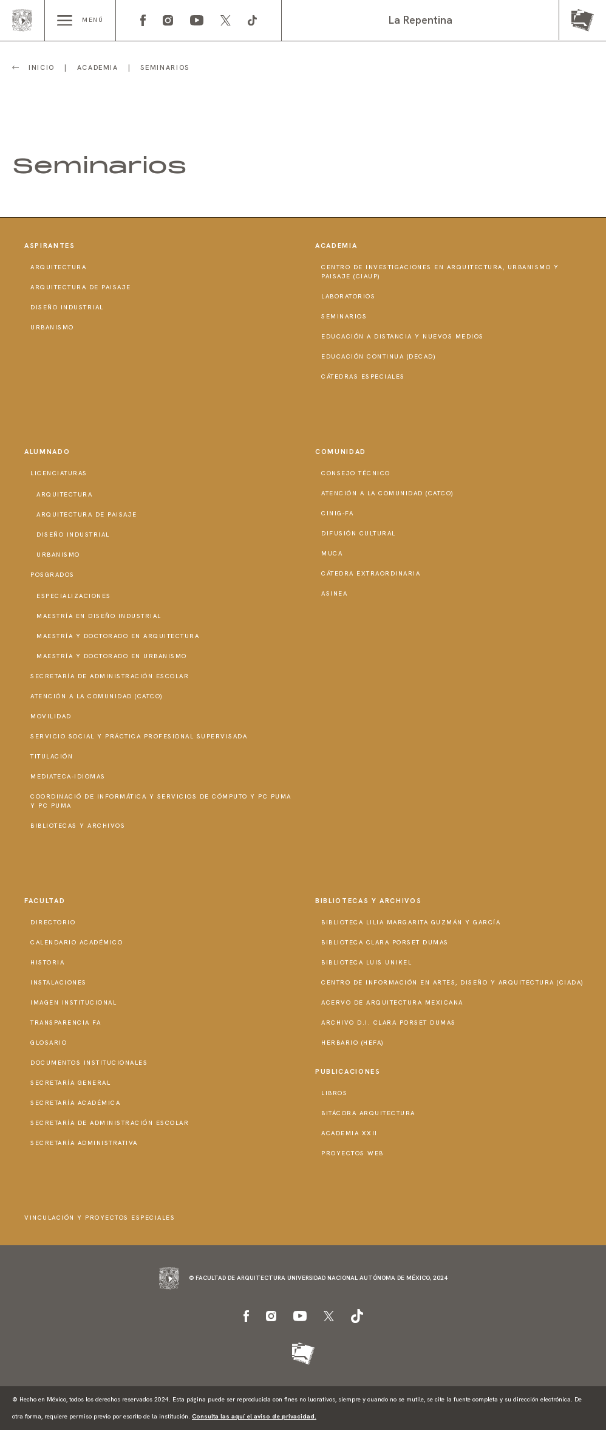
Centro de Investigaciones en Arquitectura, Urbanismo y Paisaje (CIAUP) (440, 271)
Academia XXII (349, 1133)
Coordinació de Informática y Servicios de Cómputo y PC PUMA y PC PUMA (160, 801)
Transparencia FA (65, 1022)
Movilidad (51, 716)
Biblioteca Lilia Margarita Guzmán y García (410, 922)
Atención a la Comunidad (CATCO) (96, 696)
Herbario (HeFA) (352, 1043)
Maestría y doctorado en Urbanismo (111, 656)
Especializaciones (73, 596)
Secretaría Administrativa (84, 1143)
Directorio (52, 922)
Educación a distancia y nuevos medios (402, 336)
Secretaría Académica (75, 1103)
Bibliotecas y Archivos (77, 826)
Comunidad (340, 451)
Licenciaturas (58, 473)
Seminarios (344, 316)
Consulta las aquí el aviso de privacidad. (254, 1416)
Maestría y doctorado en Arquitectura (117, 636)
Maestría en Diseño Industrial (99, 616)
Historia (47, 962)
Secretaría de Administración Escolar (109, 676)
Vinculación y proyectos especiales (99, 1218)
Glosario (48, 1043)
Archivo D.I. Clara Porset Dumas (388, 1022)
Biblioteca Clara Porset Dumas (385, 942)
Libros (334, 1093)
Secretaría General (70, 1083)
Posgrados (52, 575)
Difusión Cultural (358, 533)
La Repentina (420, 20)
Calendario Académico (76, 942)
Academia (336, 245)
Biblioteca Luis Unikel (366, 962)
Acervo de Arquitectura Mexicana (392, 1002)
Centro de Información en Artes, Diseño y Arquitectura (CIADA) (452, 982)
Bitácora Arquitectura (368, 1113)
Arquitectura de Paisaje (80, 287)
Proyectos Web (352, 1153)
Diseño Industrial (67, 307)
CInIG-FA (337, 513)
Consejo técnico (355, 473)
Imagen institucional (73, 1002)
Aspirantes (49, 245)
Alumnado (47, 451)
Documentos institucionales (89, 1063)
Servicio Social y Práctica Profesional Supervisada (138, 736)
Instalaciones (58, 982)
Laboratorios (348, 296)
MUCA (331, 553)
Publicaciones (347, 1071)
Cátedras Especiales (363, 376)
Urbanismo (52, 327)
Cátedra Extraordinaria (370, 573)
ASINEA (334, 593)
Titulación (51, 756)
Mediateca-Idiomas (68, 776)
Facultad (44, 900)
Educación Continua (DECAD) (378, 356)
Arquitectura (58, 267)
